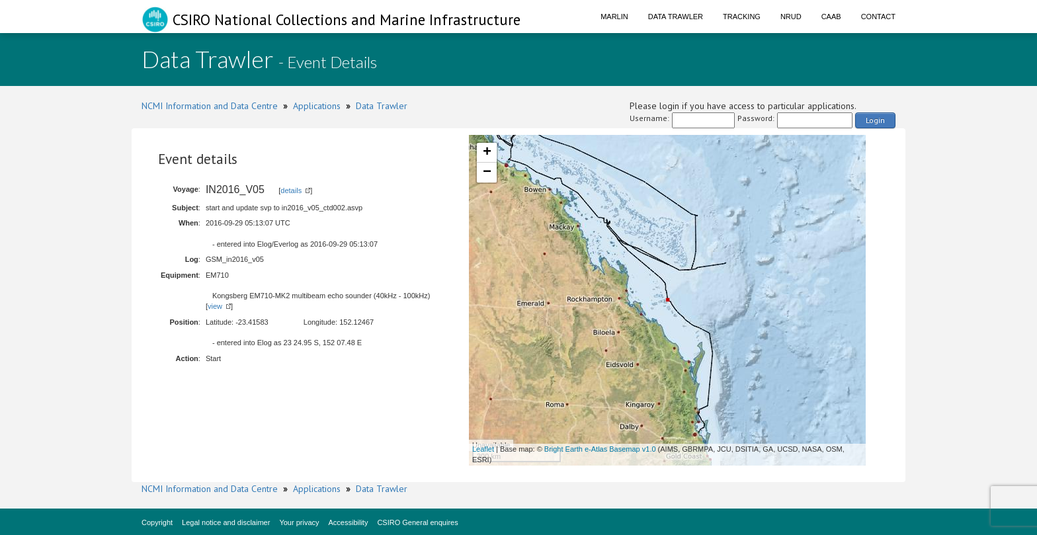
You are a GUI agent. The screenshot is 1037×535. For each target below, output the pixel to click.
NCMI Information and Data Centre (210, 106)
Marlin (614, 17)
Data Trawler (675, 17)
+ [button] (487, 153)
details (291, 190)
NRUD (791, 17)
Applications (317, 106)
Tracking (742, 17)
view (215, 306)
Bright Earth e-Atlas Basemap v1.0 (600, 449)
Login (875, 120)
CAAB (831, 17)
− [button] (487, 173)
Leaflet (483, 449)
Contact (878, 17)
